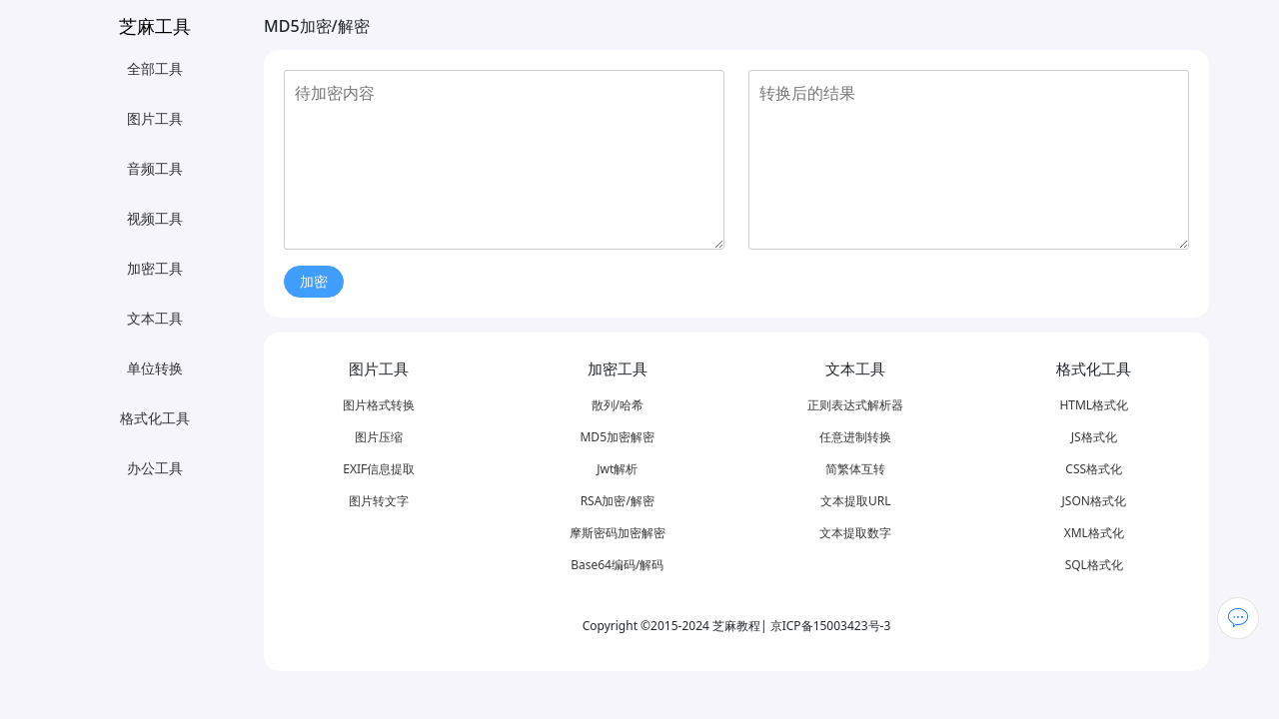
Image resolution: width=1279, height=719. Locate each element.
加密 (314, 281)
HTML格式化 (1093, 404)
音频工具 (155, 168)
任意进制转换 (855, 436)
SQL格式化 (1094, 564)
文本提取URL (855, 500)
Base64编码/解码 (617, 564)
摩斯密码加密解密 (617, 532)
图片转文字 (379, 500)
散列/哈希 (617, 404)
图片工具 (155, 118)
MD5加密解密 (617, 436)
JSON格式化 (1094, 500)
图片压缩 (379, 436)
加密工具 (155, 268)
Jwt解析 (617, 468)
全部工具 (155, 68)
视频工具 (155, 218)
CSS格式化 (1093, 468)
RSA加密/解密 (617, 500)
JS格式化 (1094, 436)
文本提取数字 (855, 532)
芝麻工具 (155, 26)
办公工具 (155, 467)
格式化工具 (155, 417)
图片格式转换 (379, 404)
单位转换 (155, 368)
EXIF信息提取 (379, 468)
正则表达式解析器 (855, 404)
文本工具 (155, 318)
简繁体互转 (855, 468)
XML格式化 (1094, 532)
